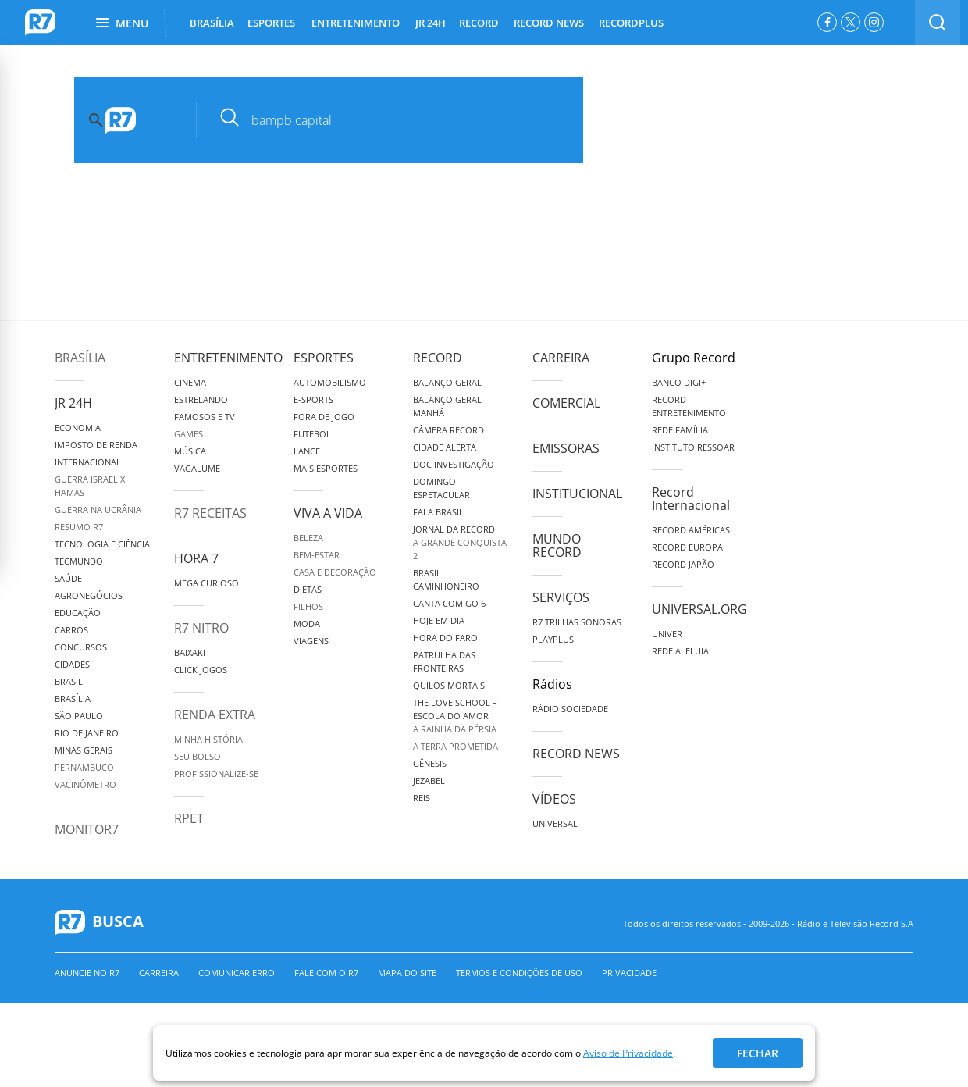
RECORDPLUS (631, 23)
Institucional (577, 493)
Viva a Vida (328, 513)
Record (437, 357)
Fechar (757, 1053)
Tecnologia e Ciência (102, 544)
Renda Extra (214, 714)
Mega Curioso (206, 583)
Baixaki (189, 652)
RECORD (479, 23)
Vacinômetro (85, 784)
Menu (122, 23)
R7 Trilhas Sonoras (576, 622)
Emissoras (566, 448)
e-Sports (313, 399)
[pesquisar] (401, 120)
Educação (78, 612)
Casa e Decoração (335, 572)
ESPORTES (271, 23)
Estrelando (201, 399)
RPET (189, 818)
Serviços (560, 597)
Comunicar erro (236, 972)
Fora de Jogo (324, 416)
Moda (307, 623)
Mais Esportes (326, 468)
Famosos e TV (204, 416)
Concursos (81, 647)
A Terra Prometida (455, 746)
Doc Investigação (453, 464)
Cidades (72, 664)
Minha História (208, 739)
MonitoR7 (87, 829)
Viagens (311, 641)
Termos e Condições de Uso (519, 972)
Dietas (308, 589)
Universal (555, 823)
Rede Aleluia (680, 651)
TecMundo (79, 561)
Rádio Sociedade (570, 709)
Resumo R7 (79, 527)
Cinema (190, 382)
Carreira (560, 357)
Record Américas (691, 530)
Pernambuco (84, 767)
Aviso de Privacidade (628, 1053)
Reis (421, 798)
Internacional (88, 462)
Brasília (80, 357)
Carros (71, 630)
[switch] (937, 22)
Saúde (68, 578)
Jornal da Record (454, 529)
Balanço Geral (447, 382)
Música (190, 451)
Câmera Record (448, 430)
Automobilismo (330, 382)
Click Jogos (200, 669)
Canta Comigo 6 (449, 603)
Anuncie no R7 (87, 972)
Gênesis (430, 763)
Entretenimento (228, 357)
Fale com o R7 (326, 972)
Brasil (69, 681)
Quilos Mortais (449, 685)
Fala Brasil (438, 512)
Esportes (324, 357)
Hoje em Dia (438, 620)
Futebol (312, 434)
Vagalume (197, 468)
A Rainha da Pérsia (454, 729)
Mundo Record (557, 545)
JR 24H (430, 23)
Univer (667, 634)
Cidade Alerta (444, 447)
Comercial (566, 403)
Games (188, 434)
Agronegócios (89, 595)
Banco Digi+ (679, 382)
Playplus (553, 639)
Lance (307, 451)
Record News (576, 753)
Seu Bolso (197, 756)
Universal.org (699, 609)
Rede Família (680, 430)
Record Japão (683, 564)
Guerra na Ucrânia (98, 509)
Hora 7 (196, 558)
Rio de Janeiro (87, 733)
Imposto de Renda (96, 445)
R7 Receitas (210, 513)
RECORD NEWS (549, 23)
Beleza (308, 538)
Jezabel (429, 780)
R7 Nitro (201, 627)
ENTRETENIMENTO (355, 23)
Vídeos (554, 798)
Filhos (308, 606)
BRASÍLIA (212, 23)
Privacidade (629, 972)
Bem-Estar (317, 555)
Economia (78, 427)
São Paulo (79, 716)
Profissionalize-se (216, 773)
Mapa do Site (407, 972)
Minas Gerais (83, 750)
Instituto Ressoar (693, 447)
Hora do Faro (445, 637)
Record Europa (687, 547)
